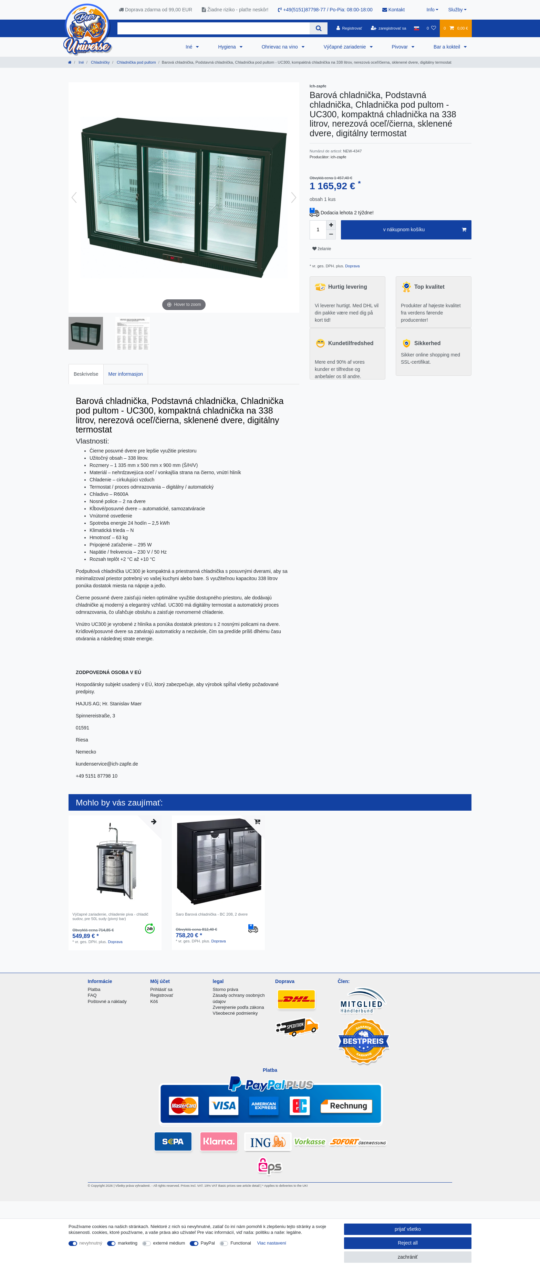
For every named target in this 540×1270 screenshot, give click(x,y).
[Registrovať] (349, 28)
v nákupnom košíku (424, 230)
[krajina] (416, 28)
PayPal (208, 1243)
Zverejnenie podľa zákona (238, 1007)
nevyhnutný (91, 1243)
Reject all (408, 1243)
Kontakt (393, 9)
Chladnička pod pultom (136, 62)
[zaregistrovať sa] (388, 28)
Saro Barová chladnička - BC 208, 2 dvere (212, 914)
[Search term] (213, 28)
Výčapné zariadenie (345, 47)
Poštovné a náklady (107, 1001)
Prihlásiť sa (161, 989)
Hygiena (227, 47)
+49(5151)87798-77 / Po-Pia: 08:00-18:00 (325, 9)
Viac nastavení (272, 1243)
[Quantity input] (318, 229)
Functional (240, 1243)
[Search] (318, 28)
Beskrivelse (86, 374)
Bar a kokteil (447, 47)
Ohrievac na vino (280, 47)
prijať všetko (408, 1229)
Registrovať (161, 995)
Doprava (352, 266)
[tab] (86, 374)
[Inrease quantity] (331, 225)
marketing (127, 1243)
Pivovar (400, 47)
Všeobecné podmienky (235, 1013)
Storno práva (225, 989)
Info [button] (430, 9)
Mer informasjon (125, 374)
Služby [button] (455, 9)
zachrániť (408, 1257)
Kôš (154, 1001)
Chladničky (100, 62)
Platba (94, 989)
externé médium (169, 1243)
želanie (321, 248)
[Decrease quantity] (331, 234)
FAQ (92, 995)
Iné (190, 47)
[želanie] (431, 28)
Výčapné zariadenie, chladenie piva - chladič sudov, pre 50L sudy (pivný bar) (110, 916)
